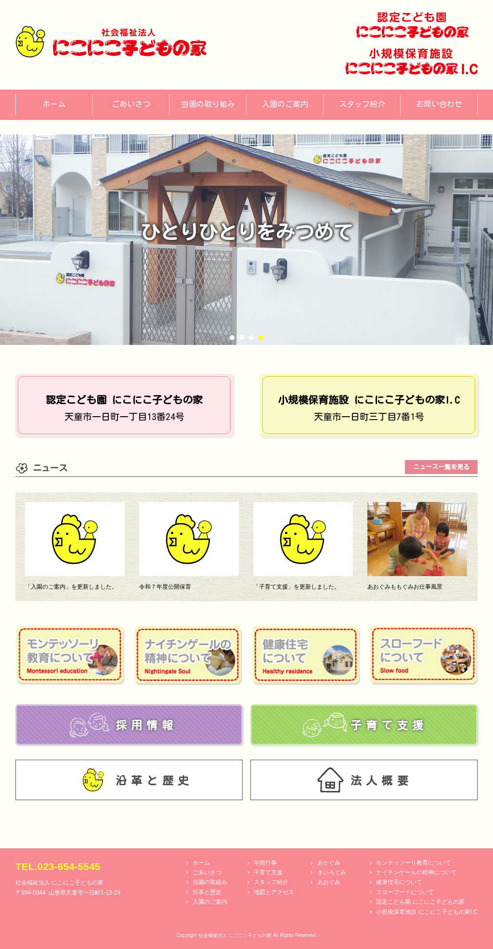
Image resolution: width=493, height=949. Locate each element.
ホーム (201, 862)
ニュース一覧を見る (441, 467)
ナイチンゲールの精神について (416, 872)
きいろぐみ (331, 872)
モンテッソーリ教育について (413, 862)
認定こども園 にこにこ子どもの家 (420, 901)
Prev (12, 239)
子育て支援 (268, 872)
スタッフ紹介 (271, 882)
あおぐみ (328, 882)
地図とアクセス (274, 892)
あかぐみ (328, 862)
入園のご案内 (210, 901)
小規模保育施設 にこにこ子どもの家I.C (427, 912)
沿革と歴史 (207, 892)
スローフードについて (405, 892)
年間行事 (265, 862)
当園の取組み (210, 882)
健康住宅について (399, 882)
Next (480, 239)
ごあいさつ (207, 872)
